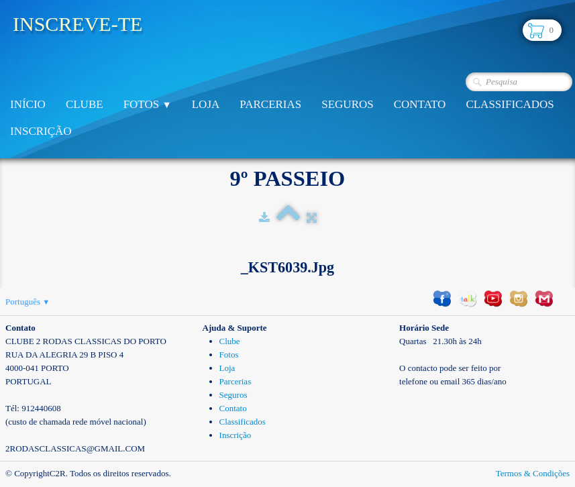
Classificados (510, 104)
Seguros (347, 104)
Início (28, 104)
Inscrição (41, 131)
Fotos (147, 104)
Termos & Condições (533, 473)
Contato (420, 104)
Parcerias (270, 104)
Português (27, 301)
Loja (206, 104)
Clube (84, 104)
